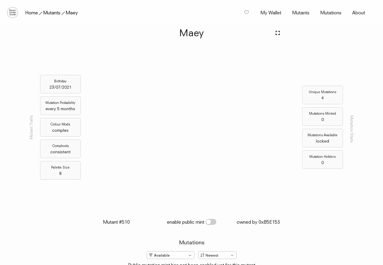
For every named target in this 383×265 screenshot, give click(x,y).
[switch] (211, 222)
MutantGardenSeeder (12, 13)
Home (31, 13)
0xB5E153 (269, 222)
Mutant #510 (116, 222)
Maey (72, 13)
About (358, 13)
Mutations (330, 13)
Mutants (51, 13)
